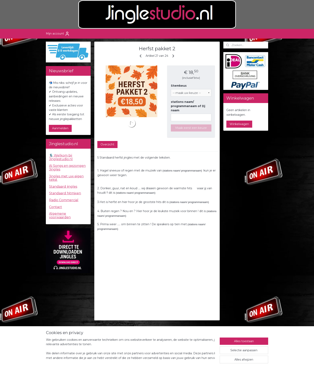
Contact (55, 207)
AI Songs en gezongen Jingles (67, 167)
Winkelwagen (239, 124)
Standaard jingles (63, 186)
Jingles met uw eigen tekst (66, 178)
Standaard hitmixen (65, 193)
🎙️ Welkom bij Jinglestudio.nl (61, 157)
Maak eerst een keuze (191, 128)
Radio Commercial (63, 200)
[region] (130, 349)
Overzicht (107, 144)
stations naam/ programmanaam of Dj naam (188, 106)
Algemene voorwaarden (60, 215)
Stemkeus (179, 85)
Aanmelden (60, 128)
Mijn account (58, 33)
